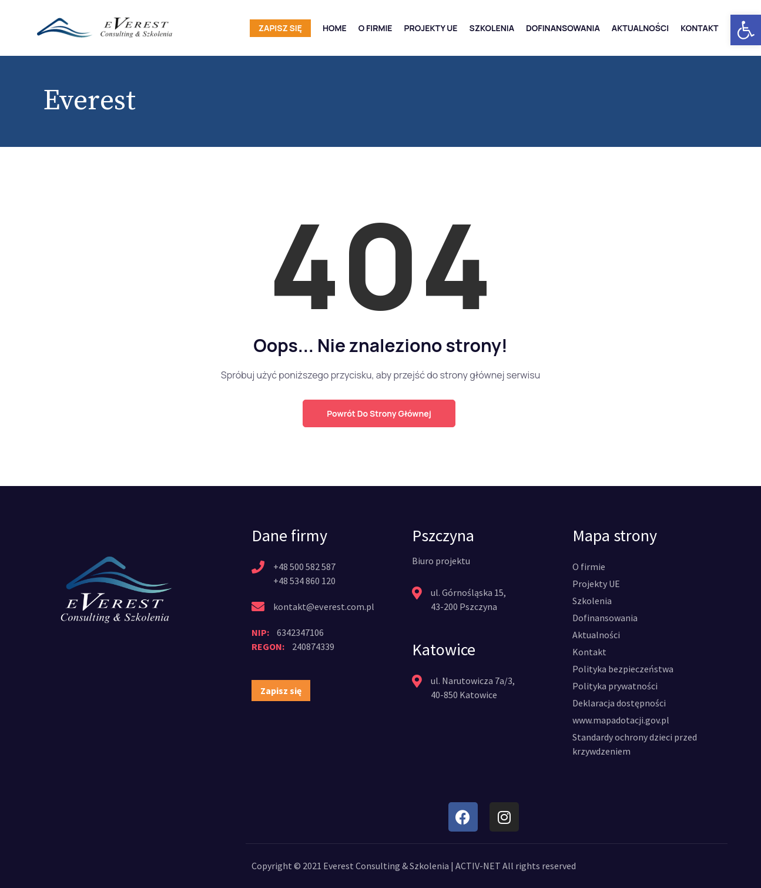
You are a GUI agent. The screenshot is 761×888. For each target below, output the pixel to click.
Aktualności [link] (640, 27)
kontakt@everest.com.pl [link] (323, 606)
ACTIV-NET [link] (478, 866)
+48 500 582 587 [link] (304, 566)
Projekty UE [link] (431, 27)
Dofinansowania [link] (563, 27)
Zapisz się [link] (280, 27)
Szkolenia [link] (492, 27)
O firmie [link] (375, 27)
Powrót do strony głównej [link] (379, 413)
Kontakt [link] (699, 27)
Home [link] (335, 27)
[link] (745, 30)
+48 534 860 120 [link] (304, 581)
